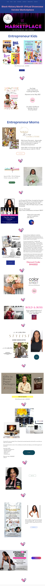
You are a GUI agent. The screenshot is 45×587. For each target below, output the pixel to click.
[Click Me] (36, 558)
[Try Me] (29, 452)
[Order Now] (22, 70)
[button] (11, 2)
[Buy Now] (32, 476)
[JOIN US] (34, 527)
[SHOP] (12, 182)
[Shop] (32, 100)
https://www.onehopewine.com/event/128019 (31, 210)
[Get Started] (20, 153)
